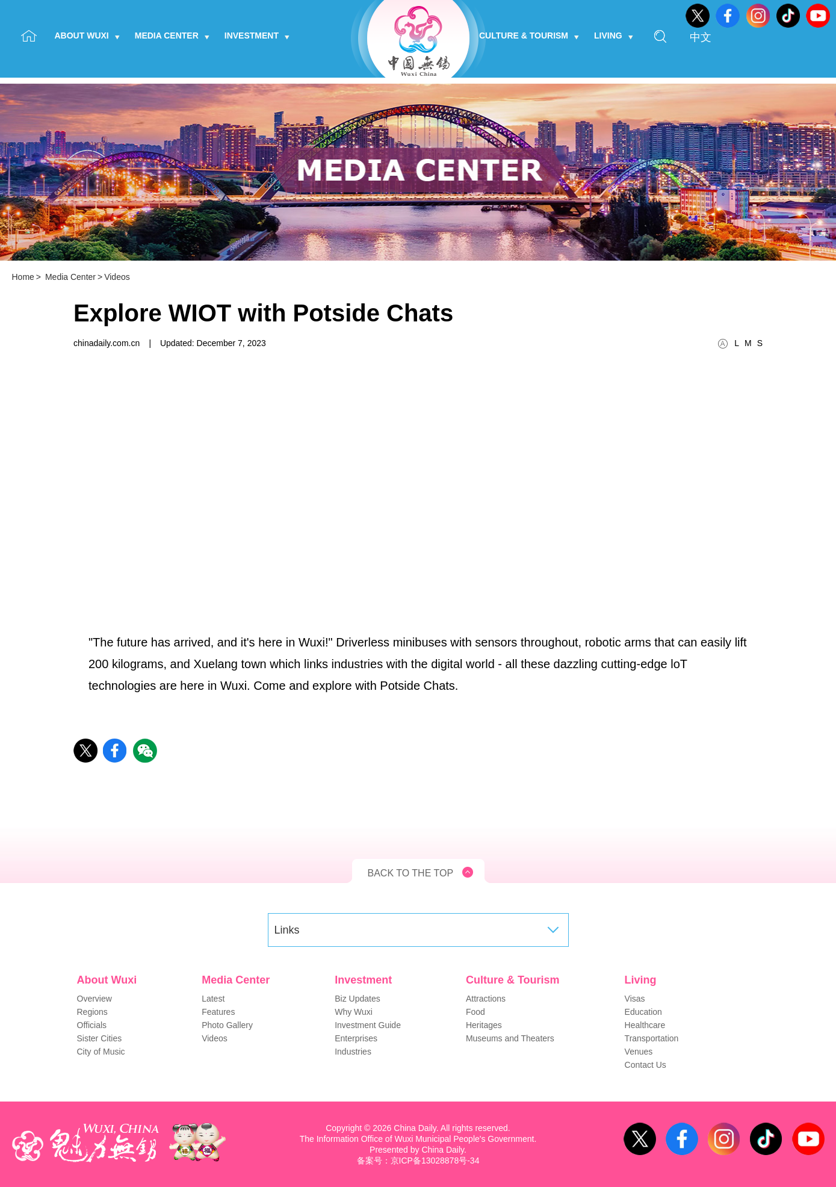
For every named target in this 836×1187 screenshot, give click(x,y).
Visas (635, 998)
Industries (353, 1051)
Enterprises (356, 1038)
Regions (92, 1012)
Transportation (652, 1038)
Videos (117, 277)
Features (218, 1012)
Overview (94, 998)
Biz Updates (357, 998)
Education (643, 1012)
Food (475, 1012)
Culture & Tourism (529, 35)
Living (613, 35)
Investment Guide (368, 1025)
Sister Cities (99, 1038)
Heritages (484, 1025)
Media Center (172, 35)
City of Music (101, 1051)
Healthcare (645, 1025)
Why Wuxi (354, 1012)
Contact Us (645, 1065)
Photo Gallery (227, 1025)
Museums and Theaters (510, 1038)
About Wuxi (87, 35)
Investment (257, 35)
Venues (639, 1051)
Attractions (486, 998)
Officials (92, 1025)
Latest (213, 998)
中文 (700, 37)
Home (23, 277)
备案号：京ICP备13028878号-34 (418, 1160)
